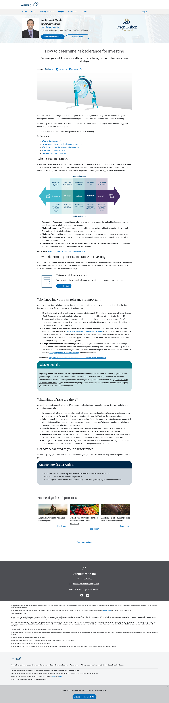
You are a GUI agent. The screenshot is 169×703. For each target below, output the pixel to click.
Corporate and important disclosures (35, 665)
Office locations (92, 589)
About (33, 11)
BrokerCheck (107, 610)
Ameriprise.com (16, 665)
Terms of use (74, 665)
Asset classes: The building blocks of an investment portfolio (115, 519)
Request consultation (53, 37)
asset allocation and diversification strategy (85, 331)
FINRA (54, 676)
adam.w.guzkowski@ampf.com (86, 584)
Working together (47, 11)
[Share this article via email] (49, 70)
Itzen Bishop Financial (50, 27)
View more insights (84, 542)
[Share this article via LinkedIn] (73, 69)
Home (24, 11)
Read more (61, 526)
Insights (61, 11)
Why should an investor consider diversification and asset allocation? (77, 358)
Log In (144, 11)
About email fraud (111, 665)
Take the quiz (63, 286)
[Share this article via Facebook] (61, 69)
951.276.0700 (86, 579)
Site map (121, 665)
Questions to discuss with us (54, 153)
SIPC (60, 676)
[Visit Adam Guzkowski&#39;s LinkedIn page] (87, 595)
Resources (72, 11)
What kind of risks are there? (53, 150)
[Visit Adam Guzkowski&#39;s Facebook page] (82, 595)
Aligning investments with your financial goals (67, 251)
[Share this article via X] (81, 69)
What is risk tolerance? (51, 141)
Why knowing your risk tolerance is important (60, 147)
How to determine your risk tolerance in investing (62, 144)
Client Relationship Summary (58, 665)
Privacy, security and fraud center (92, 665)
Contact (84, 11)
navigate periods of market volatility (64, 353)
